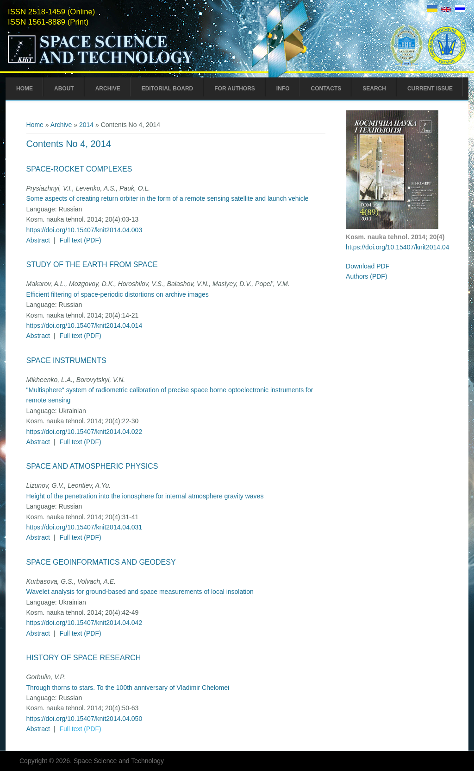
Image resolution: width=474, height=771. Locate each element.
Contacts (326, 88)
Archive (107, 88)
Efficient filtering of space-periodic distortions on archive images (117, 294)
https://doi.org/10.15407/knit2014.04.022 (84, 431)
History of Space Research (83, 658)
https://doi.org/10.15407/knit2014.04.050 (84, 718)
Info (283, 88)
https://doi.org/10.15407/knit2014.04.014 (84, 325)
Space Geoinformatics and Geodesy (101, 562)
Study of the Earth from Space (92, 264)
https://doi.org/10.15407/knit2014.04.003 (84, 230)
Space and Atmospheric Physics (92, 466)
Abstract (38, 240)
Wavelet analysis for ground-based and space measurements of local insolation (140, 591)
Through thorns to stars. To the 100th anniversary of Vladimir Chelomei (128, 687)
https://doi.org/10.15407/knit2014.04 (397, 247)
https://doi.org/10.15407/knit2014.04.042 (84, 622)
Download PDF (367, 266)
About (64, 88)
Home (24, 88)
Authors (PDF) (366, 276)
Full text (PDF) (80, 240)
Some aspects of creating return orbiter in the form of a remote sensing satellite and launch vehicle (167, 198)
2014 (86, 124)
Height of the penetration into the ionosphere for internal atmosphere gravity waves (145, 496)
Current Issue (430, 88)
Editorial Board (167, 88)
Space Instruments (66, 360)
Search (374, 88)
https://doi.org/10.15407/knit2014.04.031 (84, 527)
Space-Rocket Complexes (79, 169)
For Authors (234, 88)
